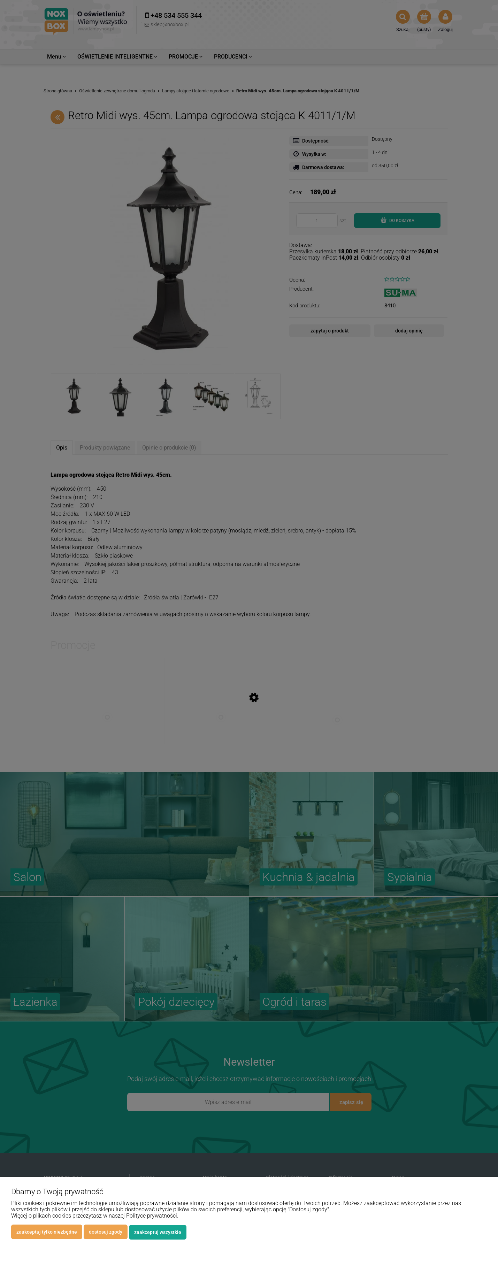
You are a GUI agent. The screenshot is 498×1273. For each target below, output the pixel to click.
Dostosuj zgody (105, 1232)
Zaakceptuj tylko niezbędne (46, 1232)
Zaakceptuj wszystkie (157, 1232)
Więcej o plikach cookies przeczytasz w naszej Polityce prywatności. (94, 1216)
